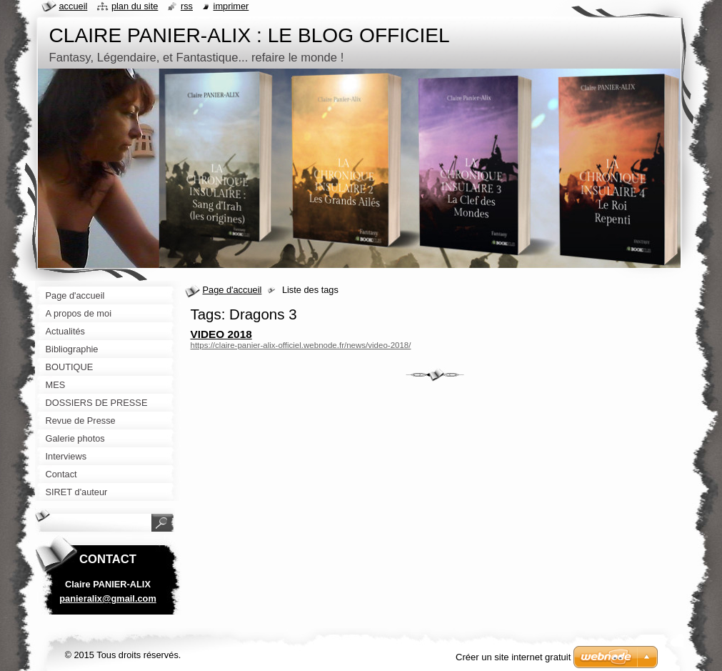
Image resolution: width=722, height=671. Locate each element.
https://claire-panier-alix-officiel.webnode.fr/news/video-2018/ (301, 345)
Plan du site (134, 6)
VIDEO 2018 (221, 334)
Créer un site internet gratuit (513, 657)
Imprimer (231, 6)
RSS (187, 6)
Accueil (73, 6)
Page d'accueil (232, 289)
